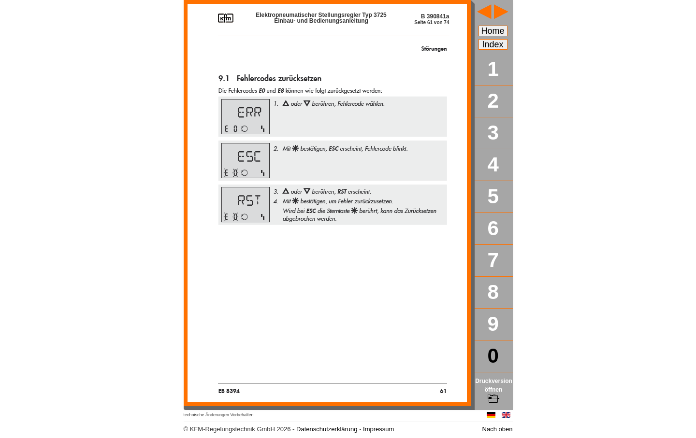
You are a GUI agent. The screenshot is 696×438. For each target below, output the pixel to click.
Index (493, 44)
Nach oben (497, 429)
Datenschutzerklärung (326, 429)
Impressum (378, 429)
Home (493, 31)
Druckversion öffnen (493, 390)
